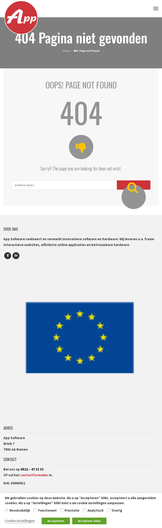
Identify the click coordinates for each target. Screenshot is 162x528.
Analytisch (95, 510)
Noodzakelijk (19, 510)
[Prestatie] (62, 510)
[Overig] (109, 510)
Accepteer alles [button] (89, 521)
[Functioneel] (35, 510)
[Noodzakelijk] (7, 510)
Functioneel (47, 510)
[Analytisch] (85, 510)
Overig (117, 510)
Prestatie (72, 510)
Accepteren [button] (55, 521)
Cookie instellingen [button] (20, 521)
